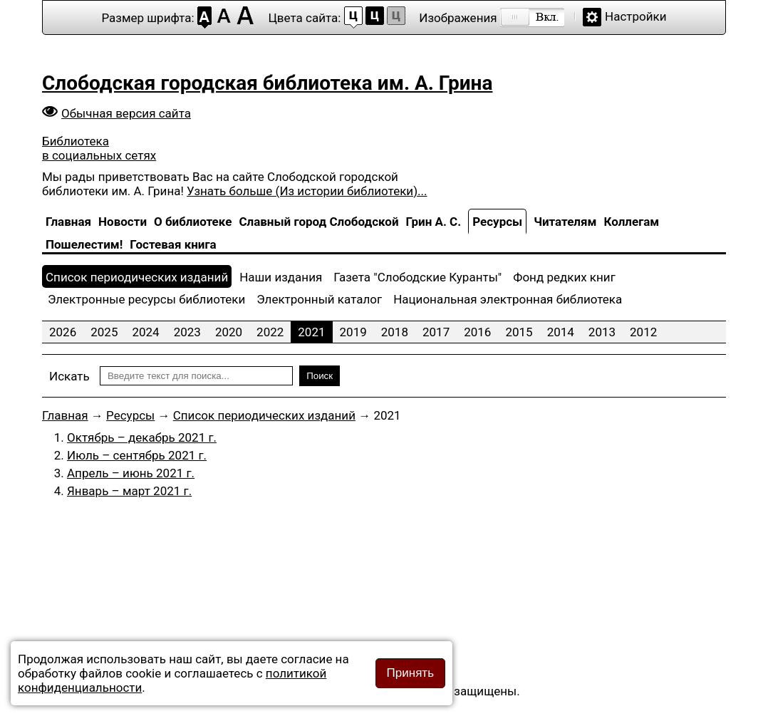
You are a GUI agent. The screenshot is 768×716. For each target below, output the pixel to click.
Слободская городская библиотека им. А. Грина (267, 83)
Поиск (319, 375)
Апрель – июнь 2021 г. (130, 473)
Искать (69, 376)
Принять (410, 673)
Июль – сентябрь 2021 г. (137, 455)
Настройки (636, 16)
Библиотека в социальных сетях (99, 148)
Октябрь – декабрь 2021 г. (142, 437)
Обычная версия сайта (126, 113)
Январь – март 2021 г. (129, 491)
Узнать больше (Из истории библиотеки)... (307, 191)
